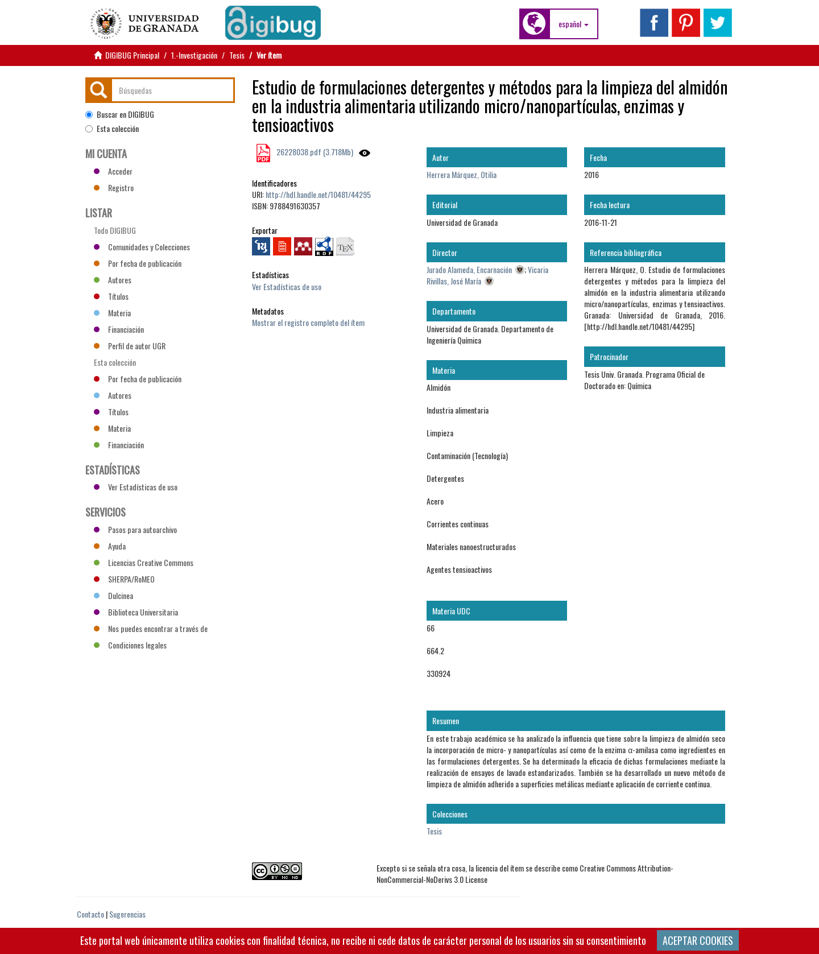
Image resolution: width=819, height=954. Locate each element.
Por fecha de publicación (137, 263)
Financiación (119, 329)
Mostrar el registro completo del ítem (308, 322)
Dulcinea (113, 595)
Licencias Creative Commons (143, 562)
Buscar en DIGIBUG (119, 114)
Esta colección (112, 128)
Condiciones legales (130, 645)
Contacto (90, 914)
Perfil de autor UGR (130, 346)
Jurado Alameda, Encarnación (469, 269)
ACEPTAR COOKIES (698, 940)
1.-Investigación (194, 55)
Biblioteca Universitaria (136, 612)
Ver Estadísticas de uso (286, 286)
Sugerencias (127, 914)
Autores (112, 280)
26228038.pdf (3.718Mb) (314, 152)
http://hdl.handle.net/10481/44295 (318, 194)
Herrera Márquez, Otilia (462, 174)
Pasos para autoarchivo (135, 529)
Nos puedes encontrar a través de (151, 628)
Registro (114, 187)
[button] (573, 24)
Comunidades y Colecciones (142, 247)
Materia (112, 313)
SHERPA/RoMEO (124, 579)
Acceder (113, 171)
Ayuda (110, 546)
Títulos (111, 296)
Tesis (237, 55)
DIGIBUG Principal (132, 55)
